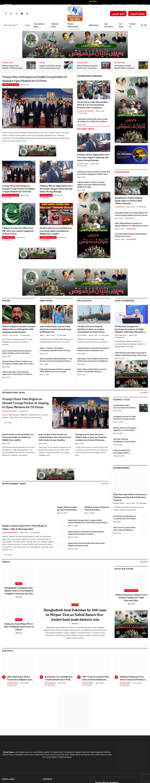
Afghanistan (94, 25)
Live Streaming (108, 25)
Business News (121, 475)
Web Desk (19, 604)
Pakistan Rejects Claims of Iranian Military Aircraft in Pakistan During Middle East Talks (91, 184)
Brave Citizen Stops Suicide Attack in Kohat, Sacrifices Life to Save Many (16, 359)
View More (144, 400)
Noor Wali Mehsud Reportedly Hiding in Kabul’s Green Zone (131, 235)
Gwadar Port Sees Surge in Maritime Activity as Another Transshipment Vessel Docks (91, 336)
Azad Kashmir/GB (124, 307)
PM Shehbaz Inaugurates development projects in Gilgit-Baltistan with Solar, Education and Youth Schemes (131, 336)
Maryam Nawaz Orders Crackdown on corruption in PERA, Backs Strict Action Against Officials (18, 369)
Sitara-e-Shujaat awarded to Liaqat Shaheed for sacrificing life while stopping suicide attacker (18, 336)
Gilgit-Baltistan (121, 342)
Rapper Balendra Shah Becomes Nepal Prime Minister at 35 (67, 515)
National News (54, 25)
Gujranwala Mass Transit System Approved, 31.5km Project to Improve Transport (17, 380)
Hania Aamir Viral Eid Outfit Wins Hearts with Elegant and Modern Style (86, 551)
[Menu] (145, 25)
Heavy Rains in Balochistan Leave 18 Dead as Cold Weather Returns (91, 377)
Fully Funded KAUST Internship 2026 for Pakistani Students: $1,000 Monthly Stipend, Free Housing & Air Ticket (124, 458)
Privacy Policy (117, 4)
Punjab (42, 62)
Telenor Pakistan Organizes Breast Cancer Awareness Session (87, 67)
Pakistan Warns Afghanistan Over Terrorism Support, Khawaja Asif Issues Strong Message (56, 196)
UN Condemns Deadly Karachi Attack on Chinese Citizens (124, 67)
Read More (8, 431)
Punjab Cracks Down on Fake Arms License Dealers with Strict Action (50, 67)
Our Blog (121, 25)
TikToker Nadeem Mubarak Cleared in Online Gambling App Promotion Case (96, 515)
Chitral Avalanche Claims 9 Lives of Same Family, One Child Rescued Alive (131, 605)
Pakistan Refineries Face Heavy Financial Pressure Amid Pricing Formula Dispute (132, 686)
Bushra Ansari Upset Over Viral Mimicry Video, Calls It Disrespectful (24, 534)
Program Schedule (132, 4)
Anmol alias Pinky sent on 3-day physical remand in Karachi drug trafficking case (55, 336)
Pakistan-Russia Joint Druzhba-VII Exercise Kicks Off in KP (12, 67)
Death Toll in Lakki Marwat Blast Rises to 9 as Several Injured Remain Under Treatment (92, 105)
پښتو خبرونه (137, 13)
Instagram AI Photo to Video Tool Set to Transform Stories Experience (125, 425)
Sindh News (46, 307)
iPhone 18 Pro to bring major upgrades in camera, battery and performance (124, 436)
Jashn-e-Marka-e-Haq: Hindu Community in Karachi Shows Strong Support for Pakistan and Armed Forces (55, 356)
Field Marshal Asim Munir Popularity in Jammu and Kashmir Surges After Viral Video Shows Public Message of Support (131, 361)
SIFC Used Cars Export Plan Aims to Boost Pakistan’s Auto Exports (124, 535)
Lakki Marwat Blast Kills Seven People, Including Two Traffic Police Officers (92, 120)
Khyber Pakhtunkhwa (73, 25)
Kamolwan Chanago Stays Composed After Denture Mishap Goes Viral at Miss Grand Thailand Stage (88, 528)
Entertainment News (10, 540)
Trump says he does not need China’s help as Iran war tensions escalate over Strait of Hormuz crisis (91, 444)
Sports (144, 4)
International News (39, 25)
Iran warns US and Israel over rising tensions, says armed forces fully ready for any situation (55, 444)
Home (27, 25)
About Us (106, 4)
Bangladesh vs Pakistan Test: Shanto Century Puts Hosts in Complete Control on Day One (18, 598)
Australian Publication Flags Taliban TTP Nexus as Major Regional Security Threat (131, 214)
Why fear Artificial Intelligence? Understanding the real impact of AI (124, 447)
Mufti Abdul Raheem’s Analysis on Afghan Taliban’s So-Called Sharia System (131, 224)
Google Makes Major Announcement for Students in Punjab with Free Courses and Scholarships (124, 413)
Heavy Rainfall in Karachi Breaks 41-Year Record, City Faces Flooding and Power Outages (56, 367)
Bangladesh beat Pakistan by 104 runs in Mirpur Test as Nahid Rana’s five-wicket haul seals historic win (75, 622)
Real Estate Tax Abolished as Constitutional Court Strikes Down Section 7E (124, 524)
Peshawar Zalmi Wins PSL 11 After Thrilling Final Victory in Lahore (19, 634)
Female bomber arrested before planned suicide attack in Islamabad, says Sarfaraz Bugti (93, 356)
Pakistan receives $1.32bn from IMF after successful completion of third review (18, 238)
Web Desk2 (131, 611)
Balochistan (84, 307)
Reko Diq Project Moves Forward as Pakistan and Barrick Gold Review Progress (130, 504)
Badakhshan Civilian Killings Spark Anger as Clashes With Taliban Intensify (128, 201)
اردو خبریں (118, 13)
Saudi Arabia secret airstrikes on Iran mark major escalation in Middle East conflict (56, 238)
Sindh (42, 342)
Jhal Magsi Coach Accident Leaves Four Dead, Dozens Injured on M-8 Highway (92, 367)
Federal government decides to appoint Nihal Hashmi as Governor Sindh (55, 377)
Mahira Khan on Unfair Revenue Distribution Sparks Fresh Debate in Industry (86, 540)
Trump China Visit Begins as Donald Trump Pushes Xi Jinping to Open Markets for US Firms (44, 4)
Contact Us (132, 25)
